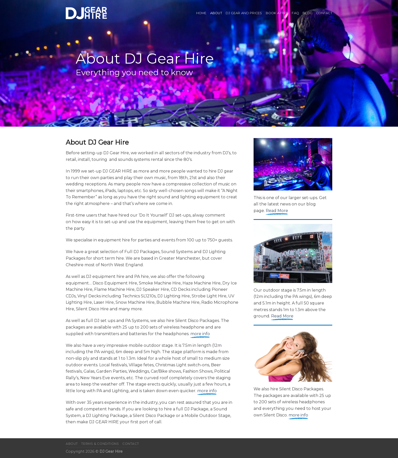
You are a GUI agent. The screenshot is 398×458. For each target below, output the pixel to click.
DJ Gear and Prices (244, 13)
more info (200, 333)
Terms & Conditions (100, 444)
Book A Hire (277, 13)
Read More (277, 210)
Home (201, 13)
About (216, 13)
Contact (324, 13)
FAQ (295, 13)
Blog (307, 13)
